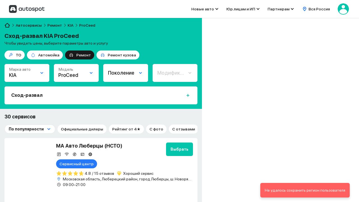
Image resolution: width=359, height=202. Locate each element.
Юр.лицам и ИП (240, 9)
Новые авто (202, 9)
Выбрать (179, 149)
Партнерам (278, 9)
